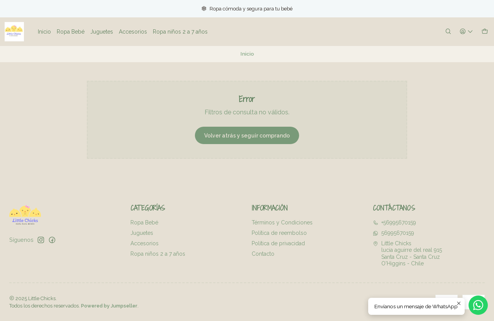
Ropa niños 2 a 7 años (157, 254)
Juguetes (141, 233)
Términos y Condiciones (282, 222)
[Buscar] (448, 31)
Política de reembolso (279, 233)
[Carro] (484, 31)
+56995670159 (394, 222)
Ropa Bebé (144, 222)
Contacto (263, 254)
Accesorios (144, 243)
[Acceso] (466, 31)
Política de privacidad (278, 243)
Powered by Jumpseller (109, 306)
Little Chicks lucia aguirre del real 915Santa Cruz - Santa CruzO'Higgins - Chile (407, 253)
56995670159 (393, 233)
